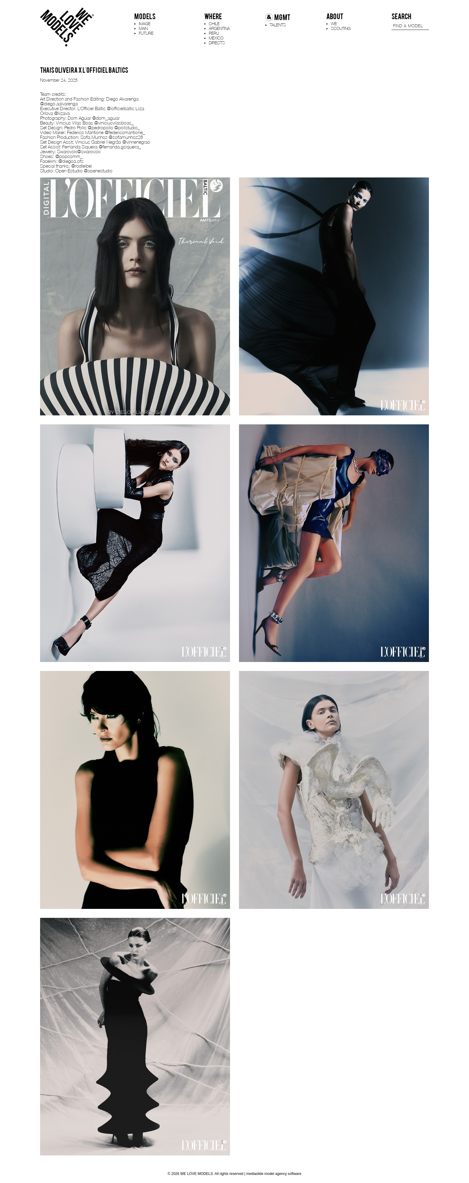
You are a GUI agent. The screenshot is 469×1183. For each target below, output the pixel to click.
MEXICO (216, 37)
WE (334, 23)
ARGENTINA (219, 28)
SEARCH (401, 16)
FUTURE (146, 33)
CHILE (214, 23)
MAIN (143, 28)
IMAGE (144, 23)
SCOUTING (341, 28)
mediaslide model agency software (273, 1174)
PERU (214, 33)
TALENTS (278, 24)
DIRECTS (217, 42)
